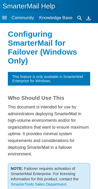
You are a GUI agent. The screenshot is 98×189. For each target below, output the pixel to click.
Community (22, 17)
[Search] (79, 17)
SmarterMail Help (29, 6)
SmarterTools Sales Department (38, 184)
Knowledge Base (56, 17)
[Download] (88, 17)
